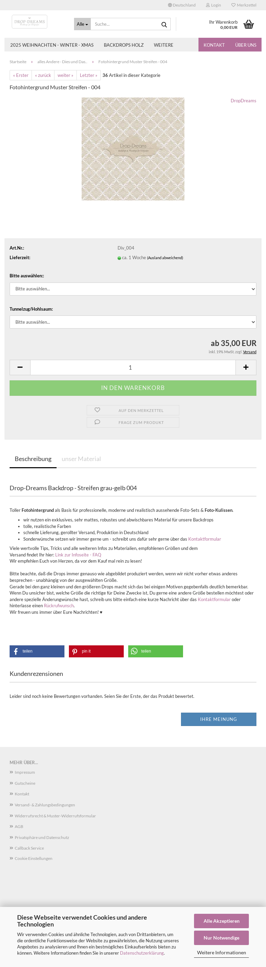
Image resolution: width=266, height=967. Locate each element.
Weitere (163, 45)
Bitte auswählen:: (27, 275)
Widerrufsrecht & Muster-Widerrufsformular (55, 815)
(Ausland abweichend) (165, 257)
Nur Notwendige (221, 938)
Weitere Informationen (221, 952)
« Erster (20, 75)
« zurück (43, 75)
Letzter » (88, 75)
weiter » (65, 75)
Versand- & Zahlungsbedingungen (45, 804)
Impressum (25, 772)
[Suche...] (82, 24)
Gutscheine (25, 783)
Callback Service (29, 848)
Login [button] (213, 5)
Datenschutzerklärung (142, 953)
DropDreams (243, 100)
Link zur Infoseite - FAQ (78, 554)
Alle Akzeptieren (222, 921)
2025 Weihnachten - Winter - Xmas (52, 45)
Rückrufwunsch (59, 605)
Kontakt (214, 45)
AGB (19, 826)
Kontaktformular (204, 539)
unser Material (81, 458)
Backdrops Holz (124, 45)
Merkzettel (243, 5)
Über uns (245, 45)
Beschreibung (33, 458)
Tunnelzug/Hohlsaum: (31, 309)
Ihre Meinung (218, 719)
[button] (182, 5)
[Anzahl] (133, 367)
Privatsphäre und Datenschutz (42, 837)
